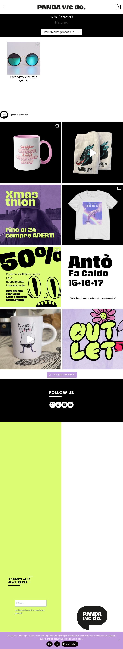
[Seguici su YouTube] (70, 405)
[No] (119, 641)
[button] (4, 7)
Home (53, 17)
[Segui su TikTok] (58, 405)
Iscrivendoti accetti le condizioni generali (30, 611)
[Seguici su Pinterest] (64, 405)
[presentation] (39, 625)
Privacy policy (70, 644)
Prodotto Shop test (23, 77)
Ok (49, 644)
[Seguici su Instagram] (52, 405)
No (57, 644)
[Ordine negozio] (61, 32)
